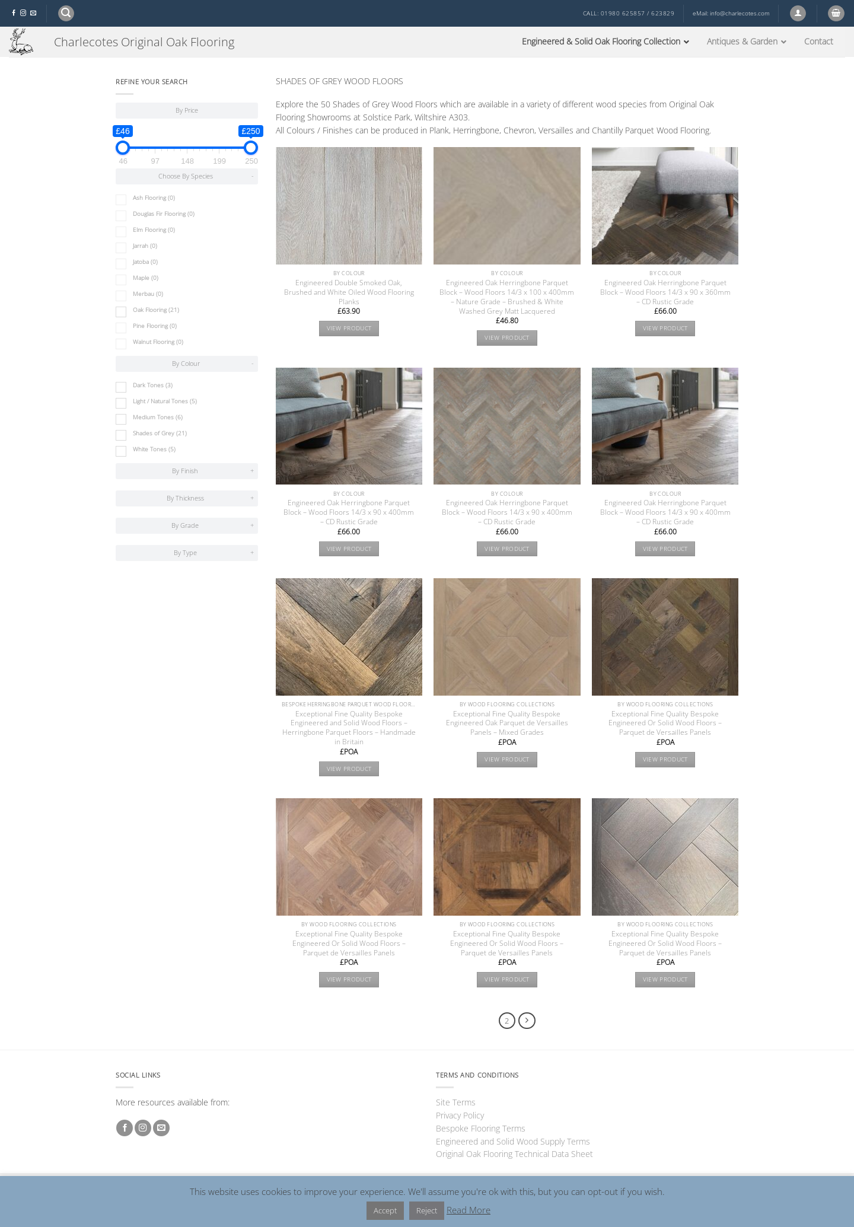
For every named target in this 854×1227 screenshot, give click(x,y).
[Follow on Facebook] (14, 13)
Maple (145, 278)
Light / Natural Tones (165, 401)
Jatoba (145, 262)
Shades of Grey (160, 433)
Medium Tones (158, 417)
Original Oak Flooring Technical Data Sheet (514, 1153)
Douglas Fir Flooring (164, 214)
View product (349, 328)
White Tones (154, 449)
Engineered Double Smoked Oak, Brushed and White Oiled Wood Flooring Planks (349, 292)
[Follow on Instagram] (23, 13)
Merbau (148, 294)
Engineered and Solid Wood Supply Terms (513, 1141)
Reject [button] (426, 1210)
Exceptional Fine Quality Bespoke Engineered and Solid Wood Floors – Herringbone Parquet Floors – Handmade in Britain (349, 728)
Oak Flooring (156, 310)
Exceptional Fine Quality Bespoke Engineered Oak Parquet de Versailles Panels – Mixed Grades (507, 723)
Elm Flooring (154, 230)
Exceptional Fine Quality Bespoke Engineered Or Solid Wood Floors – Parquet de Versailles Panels (665, 723)
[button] (66, 13)
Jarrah (145, 246)
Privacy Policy (460, 1115)
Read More (468, 1210)
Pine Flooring (155, 326)
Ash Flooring (154, 198)
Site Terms (456, 1102)
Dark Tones (153, 385)
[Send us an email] (33, 13)
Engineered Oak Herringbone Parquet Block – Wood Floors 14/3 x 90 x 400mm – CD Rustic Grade (348, 512)
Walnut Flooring (158, 342)
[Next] (527, 1021)
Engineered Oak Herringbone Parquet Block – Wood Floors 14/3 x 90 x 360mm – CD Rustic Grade (665, 292)
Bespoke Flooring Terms (480, 1128)
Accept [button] (385, 1210)
